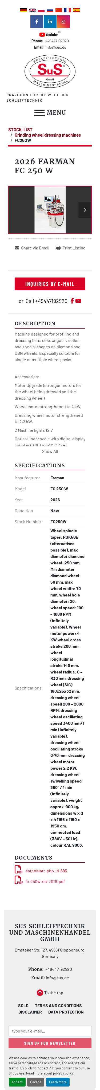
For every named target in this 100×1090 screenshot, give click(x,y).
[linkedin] (50, 21)
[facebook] (36, 21)
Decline (35, 1082)
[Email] (50, 1031)
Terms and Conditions (58, 1005)
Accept (17, 1082)
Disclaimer (30, 1011)
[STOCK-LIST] (20, 129)
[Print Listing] (71, 248)
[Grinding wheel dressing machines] (48, 134)
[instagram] (63, 21)
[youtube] (50, 34)
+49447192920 (57, 40)
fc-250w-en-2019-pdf (40, 881)
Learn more (58, 1082)
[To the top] (50, 992)
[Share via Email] (32, 248)
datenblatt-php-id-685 (41, 870)
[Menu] (39, 113)
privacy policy (63, 1073)
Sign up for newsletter (50, 1043)
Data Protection (66, 1011)
